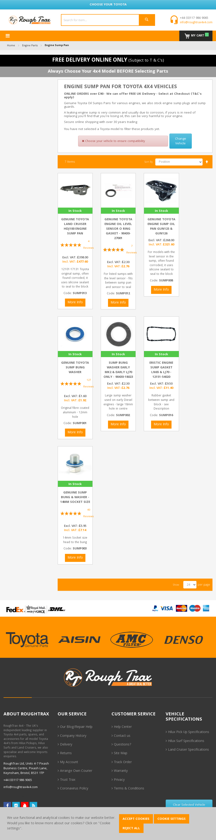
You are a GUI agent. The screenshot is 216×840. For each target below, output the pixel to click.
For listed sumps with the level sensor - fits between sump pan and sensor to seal (118, 281)
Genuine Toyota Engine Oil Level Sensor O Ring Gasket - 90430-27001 (118, 229)
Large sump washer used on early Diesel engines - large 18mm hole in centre (118, 402)
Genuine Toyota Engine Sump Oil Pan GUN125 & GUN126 (161, 226)
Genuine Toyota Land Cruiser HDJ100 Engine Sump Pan (75, 226)
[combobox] (108, 20)
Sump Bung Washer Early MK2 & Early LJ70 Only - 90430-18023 (118, 370)
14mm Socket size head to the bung (75, 540)
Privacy (119, 780)
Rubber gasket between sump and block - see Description (161, 402)
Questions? (122, 745)
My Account (69, 762)
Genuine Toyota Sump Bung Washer (75, 367)
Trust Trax (67, 780)
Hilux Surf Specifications (186, 741)
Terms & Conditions (129, 789)
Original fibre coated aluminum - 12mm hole (75, 412)
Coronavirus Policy (74, 789)
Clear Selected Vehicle (189, 805)
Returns (66, 753)
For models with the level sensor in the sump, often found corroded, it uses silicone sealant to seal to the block (161, 263)
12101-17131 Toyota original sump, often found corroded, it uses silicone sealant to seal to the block (75, 278)
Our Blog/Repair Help (76, 727)
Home (11, 45)
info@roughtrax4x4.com (196, 22)
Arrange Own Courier (76, 771)
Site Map (120, 753)
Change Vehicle (180, 141)
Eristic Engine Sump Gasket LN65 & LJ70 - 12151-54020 (161, 370)
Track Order (123, 762)
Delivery (66, 745)
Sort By (148, 162)
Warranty (121, 771)
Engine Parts (30, 45)
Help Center (123, 727)
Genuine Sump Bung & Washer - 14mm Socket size (75, 497)
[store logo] (30, 20)
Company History (73, 736)
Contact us (122, 736)
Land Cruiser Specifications (188, 750)
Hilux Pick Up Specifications (188, 732)
